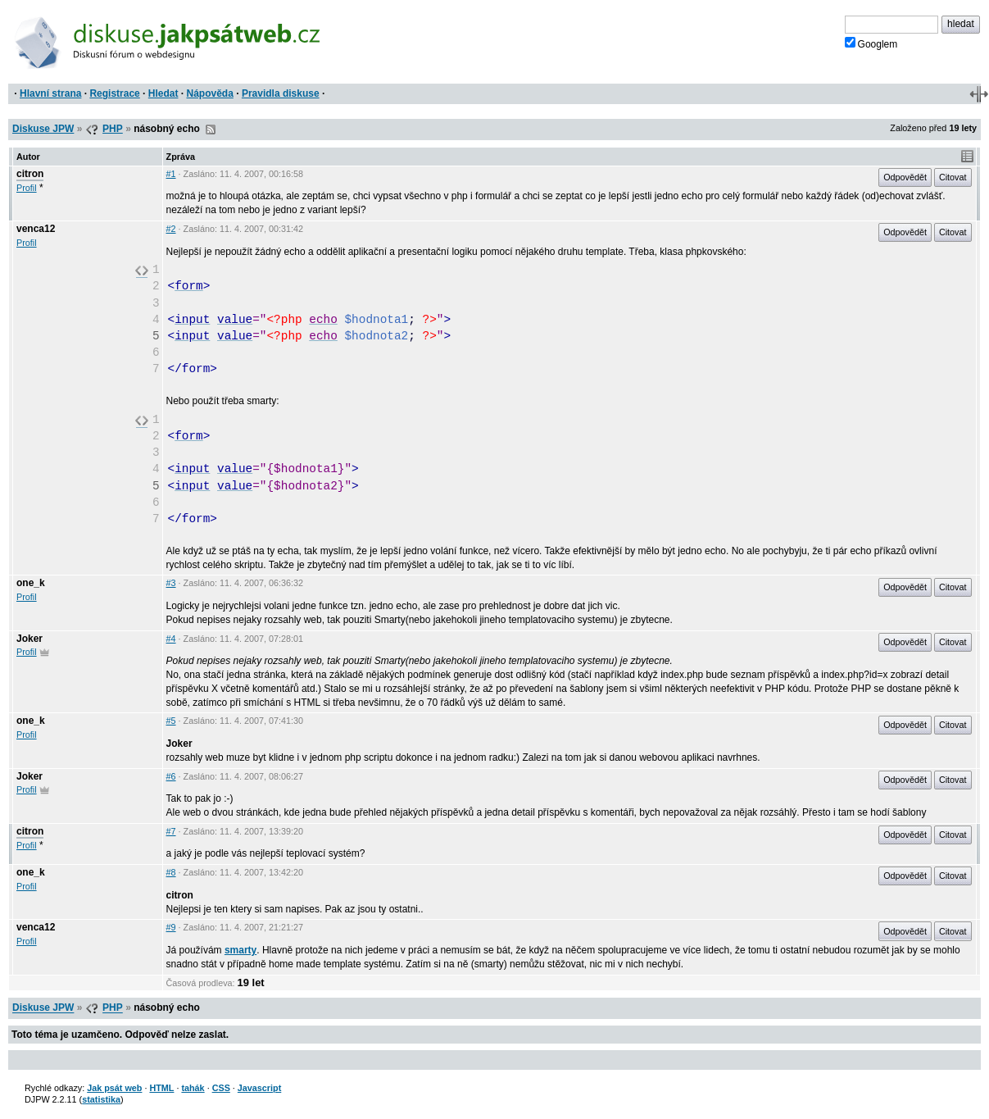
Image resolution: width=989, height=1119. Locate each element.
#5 (171, 721)
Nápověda (210, 93)
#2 (171, 229)
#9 (171, 927)
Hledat (163, 93)
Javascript (259, 1088)
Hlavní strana (50, 93)
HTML (161, 1088)
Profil (26, 188)
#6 (171, 776)
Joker (29, 638)
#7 (171, 831)
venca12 (35, 228)
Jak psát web (114, 1088)
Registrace (114, 93)
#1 (171, 174)
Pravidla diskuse (281, 93)
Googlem (871, 43)
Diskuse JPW (43, 128)
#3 (171, 583)
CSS (221, 1088)
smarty (240, 950)
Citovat (953, 177)
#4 (171, 639)
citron (29, 174)
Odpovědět (905, 177)
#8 (171, 872)
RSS (210, 129)
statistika (101, 1099)
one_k (30, 583)
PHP (112, 128)
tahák (192, 1088)
